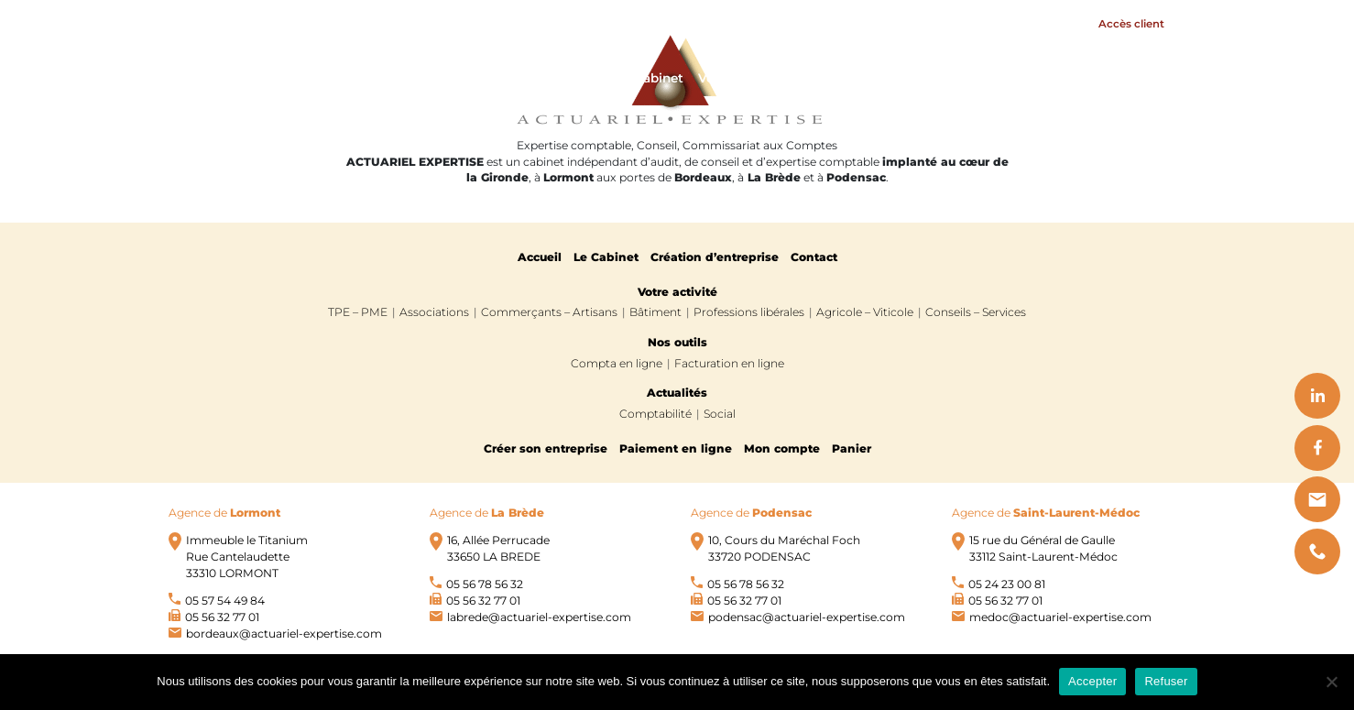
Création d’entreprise (714, 257)
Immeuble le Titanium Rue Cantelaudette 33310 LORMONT (247, 556)
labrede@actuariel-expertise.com (539, 617)
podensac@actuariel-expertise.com (806, 617)
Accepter (1092, 681)
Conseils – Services (975, 312)
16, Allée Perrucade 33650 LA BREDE (498, 548)
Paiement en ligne (675, 448)
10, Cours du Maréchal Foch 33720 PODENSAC (784, 548)
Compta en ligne (616, 363)
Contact (1152, 78)
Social (720, 414)
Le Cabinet (649, 78)
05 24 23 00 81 (1006, 584)
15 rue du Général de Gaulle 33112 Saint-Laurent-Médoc (1043, 548)
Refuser (1165, 681)
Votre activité (741, 78)
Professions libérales (748, 312)
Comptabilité (655, 414)
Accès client (1131, 23)
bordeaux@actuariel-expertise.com (284, 633)
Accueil (577, 78)
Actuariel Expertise (293, 78)
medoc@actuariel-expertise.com (1060, 617)
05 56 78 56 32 (484, 584)
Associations (434, 312)
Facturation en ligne (729, 363)
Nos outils (991, 78)
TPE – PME (358, 312)
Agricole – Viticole (864, 312)
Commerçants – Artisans (549, 312)
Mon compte (782, 448)
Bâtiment (655, 312)
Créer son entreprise (545, 448)
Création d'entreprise (877, 78)
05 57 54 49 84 (225, 600)
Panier (851, 448)
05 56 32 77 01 (222, 617)
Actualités (1080, 78)
